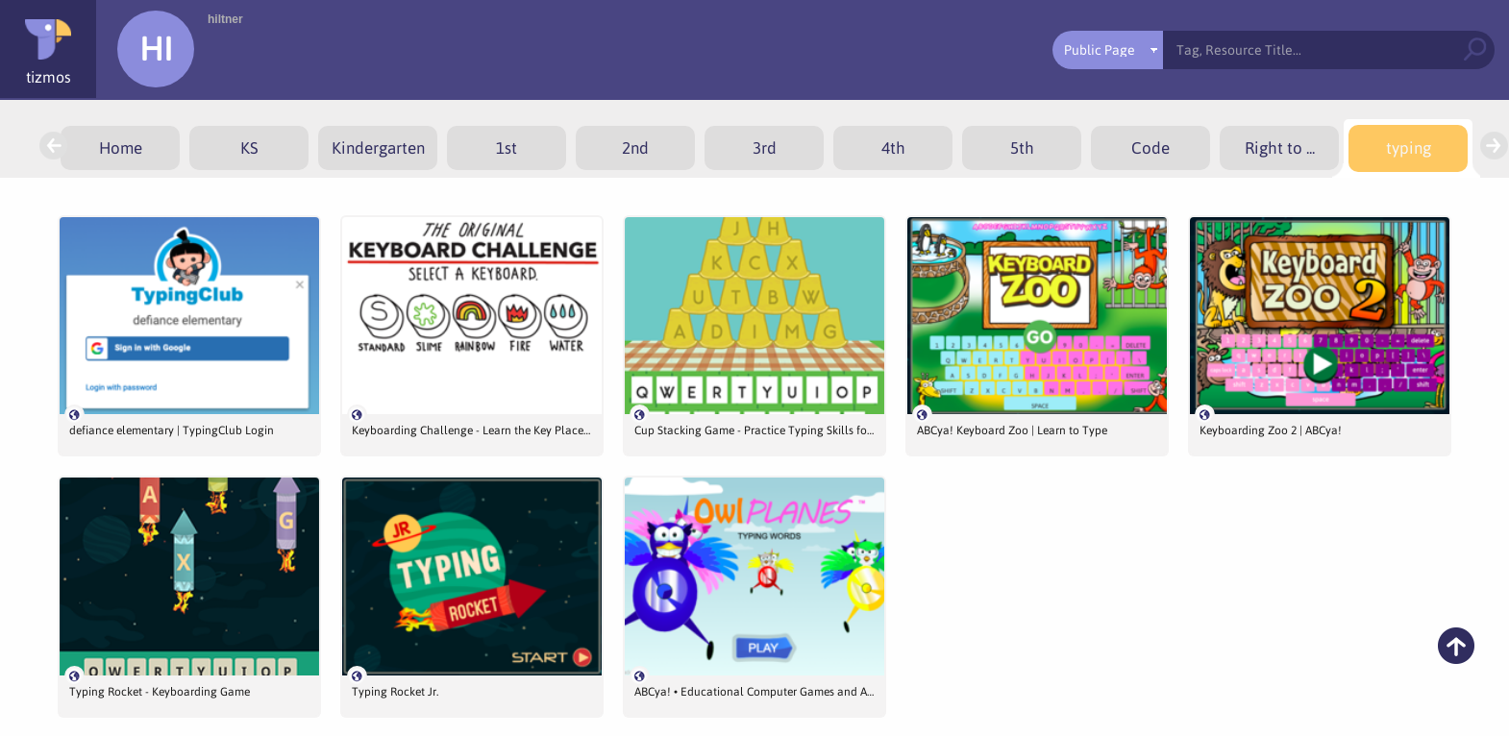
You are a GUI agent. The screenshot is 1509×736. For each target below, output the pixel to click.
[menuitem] (120, 148)
